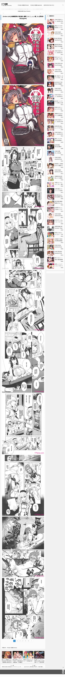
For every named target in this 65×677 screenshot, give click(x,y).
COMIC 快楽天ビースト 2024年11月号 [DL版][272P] (59, 21)
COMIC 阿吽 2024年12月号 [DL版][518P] (59, 65)
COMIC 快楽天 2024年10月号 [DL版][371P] (59, 215)
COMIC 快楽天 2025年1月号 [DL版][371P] (58, 71)
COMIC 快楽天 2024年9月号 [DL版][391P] (58, 159)
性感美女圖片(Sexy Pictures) (24, 11)
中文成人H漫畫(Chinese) (23, 5)
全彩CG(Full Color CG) (49, 5)
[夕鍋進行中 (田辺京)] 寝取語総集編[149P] (58, 240)
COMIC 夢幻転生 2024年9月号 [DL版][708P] (58, 40)
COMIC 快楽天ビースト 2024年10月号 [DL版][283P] (59, 134)
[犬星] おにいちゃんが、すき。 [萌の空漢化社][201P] (59, 184)
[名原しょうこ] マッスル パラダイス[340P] (59, 266)
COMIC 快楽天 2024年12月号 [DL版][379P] (59, 34)
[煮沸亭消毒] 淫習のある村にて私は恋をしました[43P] (59, 228)
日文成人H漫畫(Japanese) (36, 5)
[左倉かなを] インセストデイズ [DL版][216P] (58, 109)
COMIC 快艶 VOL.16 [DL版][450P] (58, 153)
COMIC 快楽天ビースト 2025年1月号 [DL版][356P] (59, 52)
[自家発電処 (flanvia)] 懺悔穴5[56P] (58, 146)
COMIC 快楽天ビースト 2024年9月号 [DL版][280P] (59, 96)
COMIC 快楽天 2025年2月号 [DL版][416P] (58, 90)
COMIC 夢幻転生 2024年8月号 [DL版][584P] (58, 253)
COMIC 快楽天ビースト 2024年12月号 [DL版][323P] (59, 121)
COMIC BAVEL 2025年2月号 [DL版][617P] (58, 247)
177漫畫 (4, 4)
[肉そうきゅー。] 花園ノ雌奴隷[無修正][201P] (59, 259)
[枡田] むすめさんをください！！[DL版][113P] (59, 234)
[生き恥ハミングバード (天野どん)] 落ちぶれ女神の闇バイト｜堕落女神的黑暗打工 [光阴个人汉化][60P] (39, 662)
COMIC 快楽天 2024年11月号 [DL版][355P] (59, 171)
